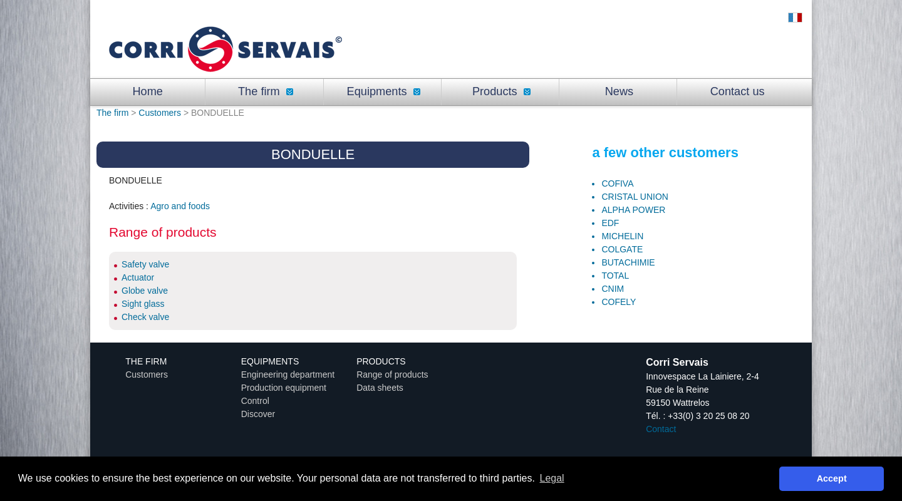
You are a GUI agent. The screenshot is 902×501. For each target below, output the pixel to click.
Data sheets (379, 388)
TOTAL (615, 276)
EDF (610, 223)
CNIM (612, 289)
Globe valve (145, 291)
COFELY (618, 302)
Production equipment (283, 388)
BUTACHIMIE (628, 262)
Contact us (737, 91)
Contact (661, 429)
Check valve (145, 317)
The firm (265, 91)
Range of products (392, 374)
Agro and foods (180, 206)
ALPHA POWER (633, 210)
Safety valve (145, 264)
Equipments (383, 91)
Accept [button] (832, 478)
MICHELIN (622, 236)
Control (255, 401)
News (619, 91)
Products (501, 91)
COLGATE (622, 249)
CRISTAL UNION (634, 197)
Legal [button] (552, 478)
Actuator (138, 277)
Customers (159, 113)
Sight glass (143, 304)
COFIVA (617, 183)
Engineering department (287, 374)
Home (147, 91)
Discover (258, 414)
